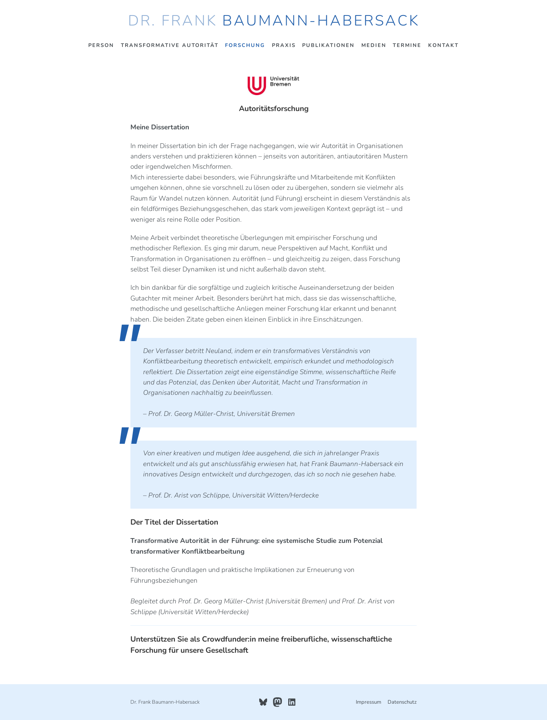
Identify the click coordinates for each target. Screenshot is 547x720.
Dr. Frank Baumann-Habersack (273, 20)
